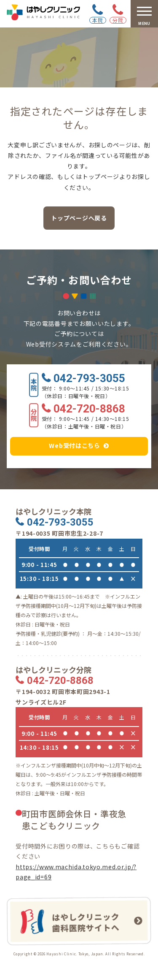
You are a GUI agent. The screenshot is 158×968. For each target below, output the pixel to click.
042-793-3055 (89, 379)
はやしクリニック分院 (53, 669)
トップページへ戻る (79, 218)
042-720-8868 (89, 409)
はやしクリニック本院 (53, 511)
